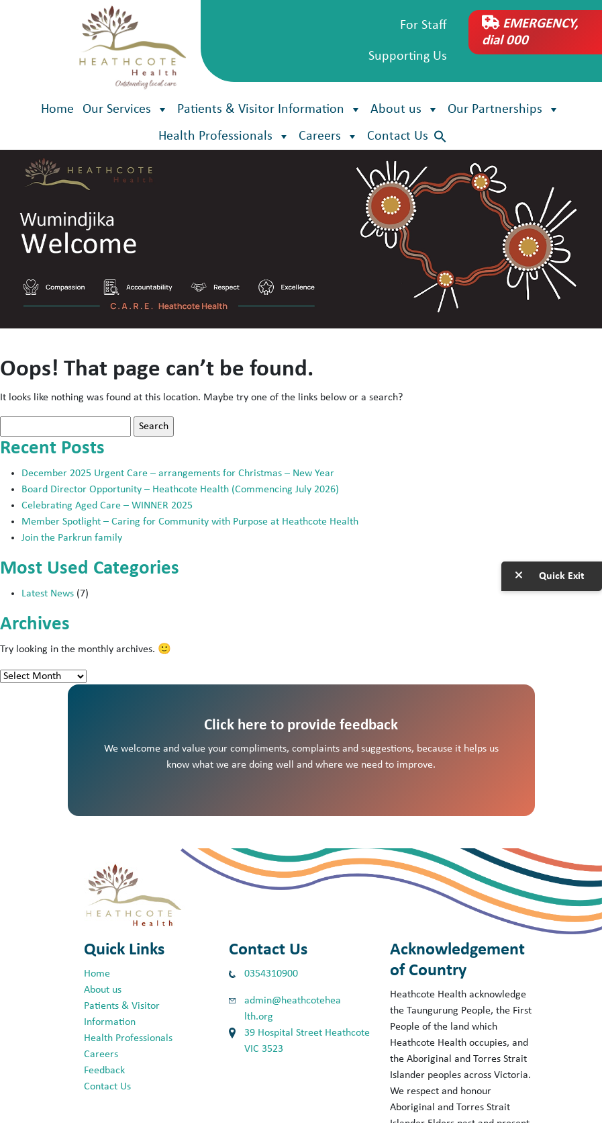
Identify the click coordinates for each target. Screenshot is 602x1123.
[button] (440, 137)
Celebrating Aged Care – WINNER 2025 (107, 505)
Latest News (47, 593)
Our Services (125, 109)
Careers (328, 136)
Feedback (104, 1070)
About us (404, 109)
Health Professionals (224, 136)
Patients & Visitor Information (269, 109)
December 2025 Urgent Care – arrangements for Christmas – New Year (179, 473)
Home (57, 109)
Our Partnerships (504, 109)
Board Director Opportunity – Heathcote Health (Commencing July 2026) (180, 489)
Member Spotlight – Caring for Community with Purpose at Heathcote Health (189, 521)
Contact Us (397, 136)
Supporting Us (407, 56)
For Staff (423, 25)
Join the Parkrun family (71, 538)
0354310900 (271, 974)
